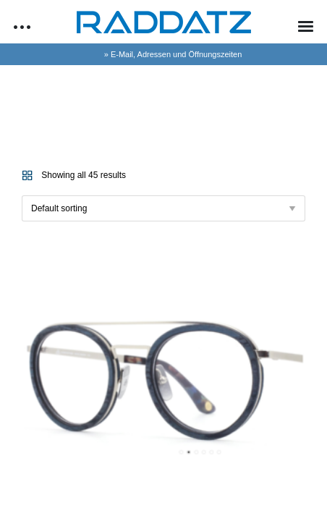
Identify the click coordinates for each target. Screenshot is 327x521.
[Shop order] (163, 208)
